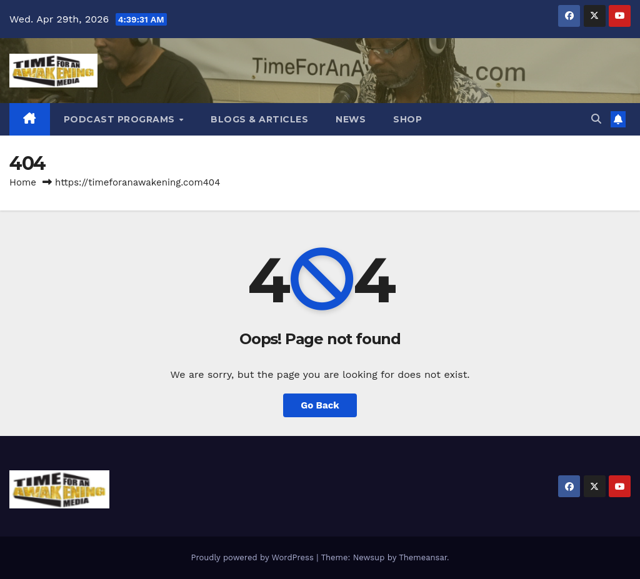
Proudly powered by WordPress (253, 557)
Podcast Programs (121, 119)
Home (22, 182)
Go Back (320, 405)
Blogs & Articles (259, 119)
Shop (407, 119)
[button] (596, 119)
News (351, 119)
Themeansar (423, 557)
